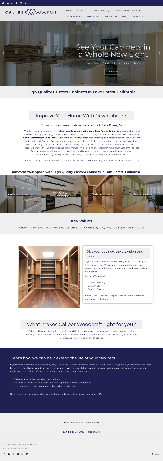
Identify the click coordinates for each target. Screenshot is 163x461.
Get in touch (16, 400)
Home (69, 10)
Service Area (111, 16)
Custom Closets (74, 16)
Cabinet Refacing (100, 10)
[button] (3, 53)
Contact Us (137, 16)
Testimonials (93, 16)
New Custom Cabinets (127, 10)
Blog (124, 16)
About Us (82, 10)
